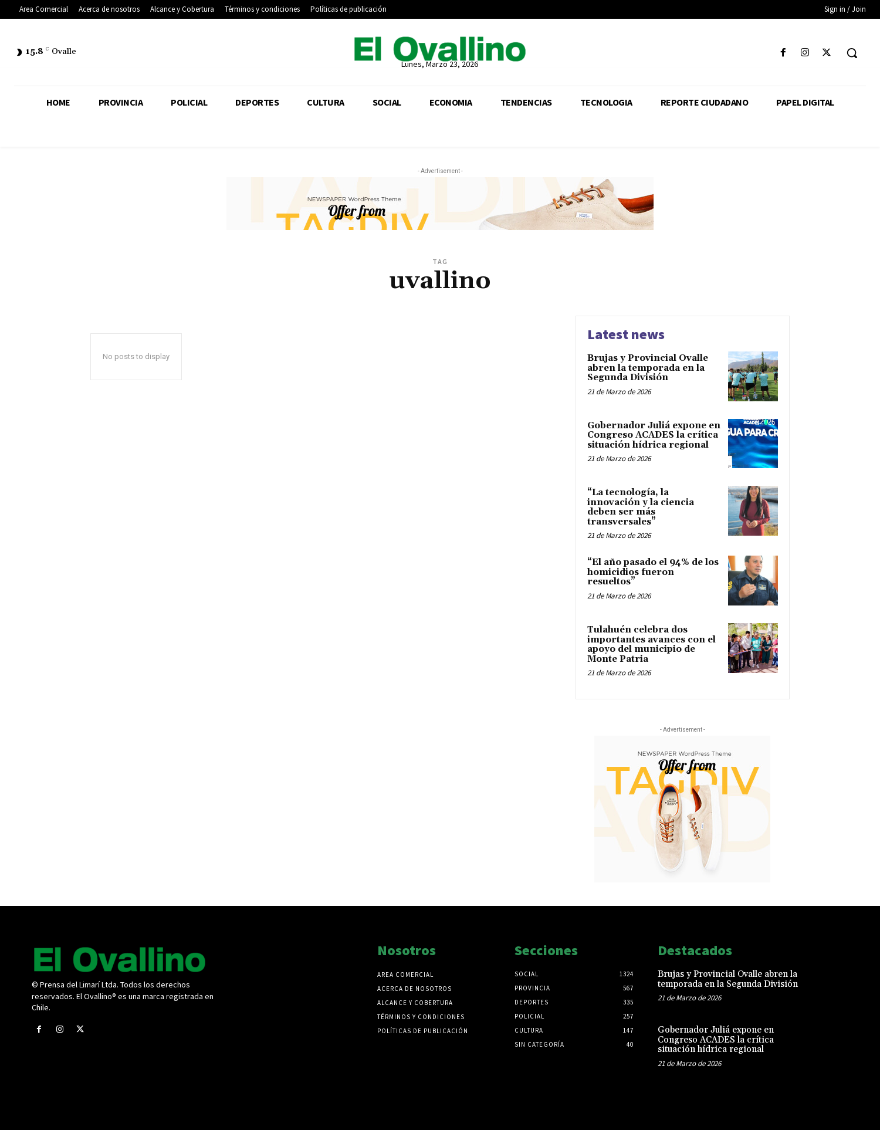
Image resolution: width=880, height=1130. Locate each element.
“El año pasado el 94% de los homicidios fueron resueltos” (653, 572)
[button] (852, 53)
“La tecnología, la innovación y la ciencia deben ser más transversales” (640, 507)
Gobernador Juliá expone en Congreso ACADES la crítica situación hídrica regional (653, 435)
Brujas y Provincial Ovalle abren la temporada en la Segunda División (647, 368)
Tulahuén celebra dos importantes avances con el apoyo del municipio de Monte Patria (651, 644)
